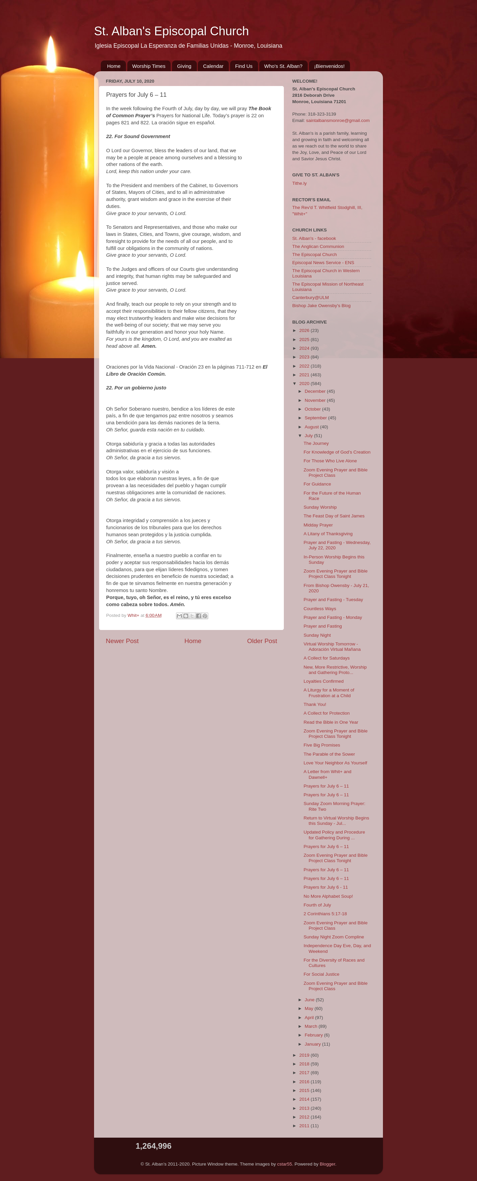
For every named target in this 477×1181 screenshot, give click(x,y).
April (310, 1017)
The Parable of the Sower (329, 754)
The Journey (316, 443)
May (309, 1008)
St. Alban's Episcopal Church (171, 31)
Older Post (262, 640)
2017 (305, 1072)
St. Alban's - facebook (314, 238)
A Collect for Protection (327, 713)
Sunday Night (317, 635)
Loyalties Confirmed (324, 681)
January (313, 1044)
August (312, 426)
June (310, 999)
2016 (305, 1081)
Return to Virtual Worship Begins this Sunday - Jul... (336, 820)
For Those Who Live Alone (330, 460)
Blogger (327, 1164)
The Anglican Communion (318, 246)
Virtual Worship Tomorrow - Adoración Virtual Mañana (332, 646)
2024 (305, 348)
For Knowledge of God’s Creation (337, 452)
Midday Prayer (318, 525)
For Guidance (317, 484)
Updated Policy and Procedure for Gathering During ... (334, 835)
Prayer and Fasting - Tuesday (333, 599)
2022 (305, 366)
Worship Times (149, 66)
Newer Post (122, 640)
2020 (305, 383)
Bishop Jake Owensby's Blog (321, 305)
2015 (305, 1090)
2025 (305, 339)
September (316, 417)
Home (114, 66)
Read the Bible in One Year (331, 722)
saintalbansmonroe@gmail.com (338, 120)
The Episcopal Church (314, 254)
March (311, 1026)
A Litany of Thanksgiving (328, 533)
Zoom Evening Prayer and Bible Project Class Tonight (336, 573)
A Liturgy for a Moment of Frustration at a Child (329, 692)
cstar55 (284, 1164)
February (314, 1035)
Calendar (213, 66)
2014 (305, 1099)
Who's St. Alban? (283, 66)
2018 (305, 1063)
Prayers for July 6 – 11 (326, 786)
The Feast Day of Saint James (334, 515)
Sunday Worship (320, 507)
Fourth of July (317, 905)
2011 (305, 1125)
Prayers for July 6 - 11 (326, 887)
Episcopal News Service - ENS (323, 262)
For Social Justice (322, 974)
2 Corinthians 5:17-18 (325, 913)
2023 (305, 357)
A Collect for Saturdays (327, 658)
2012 (305, 1117)
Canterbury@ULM (310, 297)
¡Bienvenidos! (329, 66)
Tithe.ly (299, 183)
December (316, 391)
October (313, 409)
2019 (305, 1055)
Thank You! (315, 704)
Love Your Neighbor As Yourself (335, 762)
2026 (305, 330)
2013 (305, 1108)
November (316, 400)
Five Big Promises (322, 745)
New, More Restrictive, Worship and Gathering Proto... (335, 670)
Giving (184, 66)
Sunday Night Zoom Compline (334, 936)
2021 (305, 374)
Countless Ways (320, 608)
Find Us (244, 66)
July (309, 435)
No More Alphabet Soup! (328, 896)
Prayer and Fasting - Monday (333, 617)
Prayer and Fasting (323, 626)
